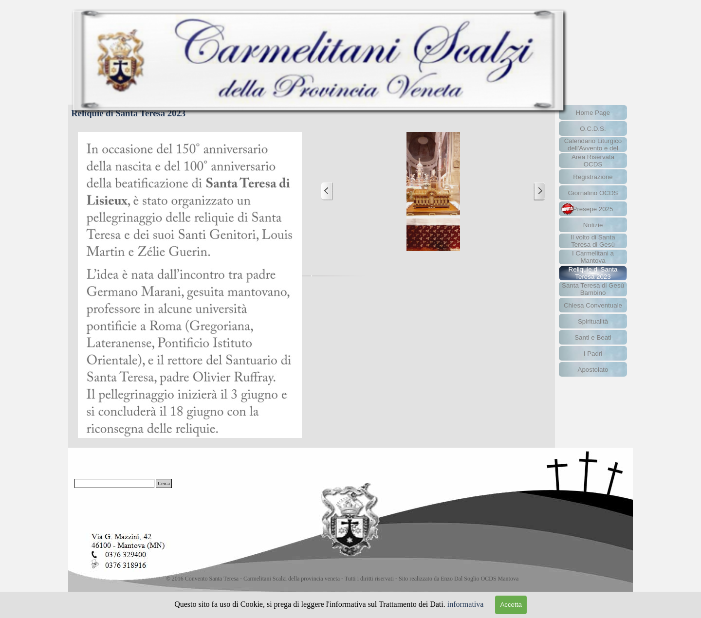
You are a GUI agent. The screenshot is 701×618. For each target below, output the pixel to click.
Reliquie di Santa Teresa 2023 (593, 273)
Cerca (164, 483)
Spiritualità (593, 321)
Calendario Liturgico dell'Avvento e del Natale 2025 (593, 148)
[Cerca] (114, 483)
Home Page (593, 112)
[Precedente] (327, 191)
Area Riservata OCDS (593, 160)
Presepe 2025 (593, 209)
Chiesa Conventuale (593, 305)
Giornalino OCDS (593, 193)
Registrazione (593, 177)
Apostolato (593, 369)
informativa (465, 604)
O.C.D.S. (593, 128)
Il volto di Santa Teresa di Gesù (593, 241)
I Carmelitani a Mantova (593, 257)
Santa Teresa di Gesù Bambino (593, 289)
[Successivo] (539, 191)
